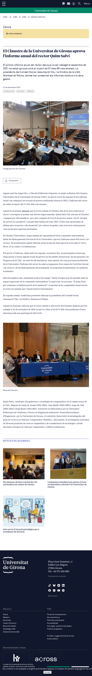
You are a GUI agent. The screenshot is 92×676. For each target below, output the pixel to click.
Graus (5, 614)
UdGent (30, 91)
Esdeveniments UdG (11, 632)
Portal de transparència (56, 614)
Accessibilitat (52, 623)
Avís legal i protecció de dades (59, 626)
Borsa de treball (9, 626)
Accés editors (52, 639)
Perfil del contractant (55, 620)
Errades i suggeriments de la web (60, 636)
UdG (5, 17)
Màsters (6, 617)
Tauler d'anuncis (9, 623)
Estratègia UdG (9, 629)
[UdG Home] (4, 4)
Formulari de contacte (57, 576)
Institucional (9, 91)
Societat (20, 91)
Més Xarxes (52, 596)
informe (25, 210)
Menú (87, 4)
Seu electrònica (53, 617)
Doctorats (7, 620)
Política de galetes (54, 629)
